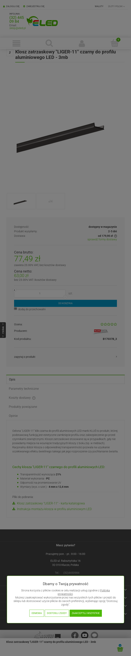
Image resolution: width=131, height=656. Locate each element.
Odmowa (36, 613)
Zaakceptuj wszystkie (86, 613)
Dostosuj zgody (57, 613)
